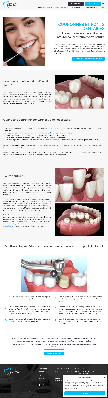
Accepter (85, 393)
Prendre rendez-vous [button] (93, 4)
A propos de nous (45, 7)
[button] (104, 377)
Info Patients (77, 7)
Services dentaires (62, 7)
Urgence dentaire (92, 7)
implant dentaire (9, 226)
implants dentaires (50, 140)
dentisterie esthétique (43, 145)
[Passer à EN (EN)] (102, 4)
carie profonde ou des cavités (41, 133)
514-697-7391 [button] (75, 4)
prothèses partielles (12, 142)
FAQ (102, 7)
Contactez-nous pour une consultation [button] (88, 58)
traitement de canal (33, 135)
